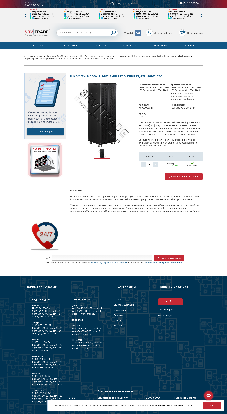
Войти (170, 302)
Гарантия (130, 46)
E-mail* (46, 257)
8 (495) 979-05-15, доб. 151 (86, 331)
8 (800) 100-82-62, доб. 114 (87, 308)
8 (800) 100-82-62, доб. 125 (112, 14)
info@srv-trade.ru (39, 11)
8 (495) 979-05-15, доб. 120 (43, 16)
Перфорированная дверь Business (40, 58)
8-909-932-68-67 (75, 18)
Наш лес (118, 326)
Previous (25, 15)
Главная (29, 56)
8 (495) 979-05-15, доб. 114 (86, 311)
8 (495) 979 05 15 (33, 5)
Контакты (160, 46)
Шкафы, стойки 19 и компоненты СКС (64, 56)
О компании (70, 46)
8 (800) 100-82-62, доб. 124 (77, 14)
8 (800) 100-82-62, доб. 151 (87, 328)
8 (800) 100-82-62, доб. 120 (43, 14)
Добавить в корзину (183, 176)
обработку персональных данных (109, 262)
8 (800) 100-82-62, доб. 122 (147, 14)
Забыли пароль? (166, 310)
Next (202, 15)
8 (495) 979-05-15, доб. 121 (46, 311)
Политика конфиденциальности (115, 391)
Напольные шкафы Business (176, 56)
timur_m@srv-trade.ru (44, 334)
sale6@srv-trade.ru (42, 367)
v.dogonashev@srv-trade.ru (47, 384)
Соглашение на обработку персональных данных (112, 399)
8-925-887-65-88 (179, 18)
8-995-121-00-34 (110, 18)
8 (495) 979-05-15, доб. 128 (181, 16)
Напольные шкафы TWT (149, 56)
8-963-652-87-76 (41, 18)
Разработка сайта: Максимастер (185, 399)
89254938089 (42, 308)
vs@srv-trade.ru (40, 350)
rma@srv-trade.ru (81, 334)
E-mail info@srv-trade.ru (79, 399)
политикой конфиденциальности (164, 262)
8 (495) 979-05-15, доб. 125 (112, 16)
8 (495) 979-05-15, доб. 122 (147, 16)
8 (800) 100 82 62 (34, 2)
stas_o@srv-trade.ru (43, 401)
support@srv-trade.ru (83, 314)
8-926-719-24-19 (144, 18)
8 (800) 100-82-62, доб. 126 (87, 343)
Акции (189, 46)
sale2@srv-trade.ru (42, 317)
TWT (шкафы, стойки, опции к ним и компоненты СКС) (110, 56)
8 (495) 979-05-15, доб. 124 (77, 16)
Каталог (38, 46)
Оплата (101, 46)
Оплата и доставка (124, 305)
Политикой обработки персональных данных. (170, 405)
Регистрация (165, 316)
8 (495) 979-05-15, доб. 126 (86, 345)
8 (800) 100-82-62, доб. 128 (181, 14)
